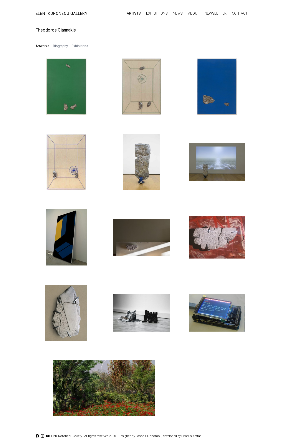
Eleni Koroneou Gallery (62, 13)
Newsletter (216, 13)
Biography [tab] (60, 46)
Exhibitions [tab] (79, 46)
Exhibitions (157, 13)
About (193, 13)
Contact (240, 13)
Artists (134, 13)
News (178, 13)
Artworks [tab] (42, 46)
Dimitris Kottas (191, 436)
